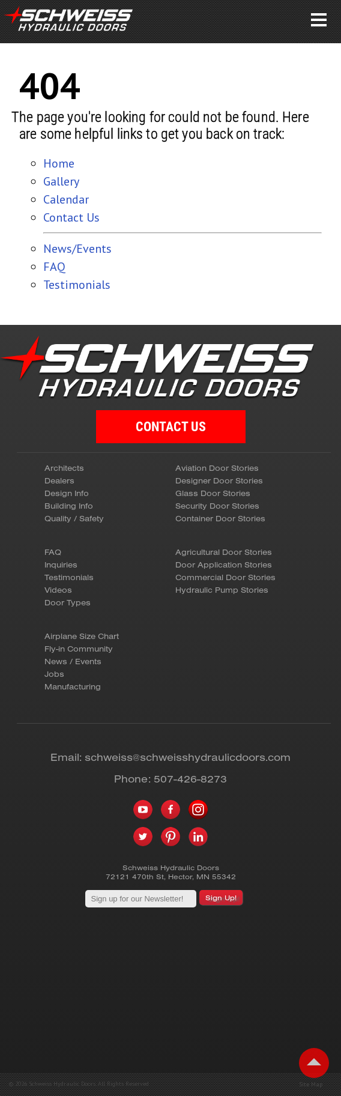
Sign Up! (221, 897)
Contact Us (71, 217)
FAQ (54, 266)
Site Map (310, 1084)
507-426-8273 (190, 778)
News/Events (77, 248)
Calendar (66, 199)
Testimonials (76, 284)
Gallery (61, 181)
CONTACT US (171, 426)
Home (58, 163)
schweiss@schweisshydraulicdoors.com (188, 757)
